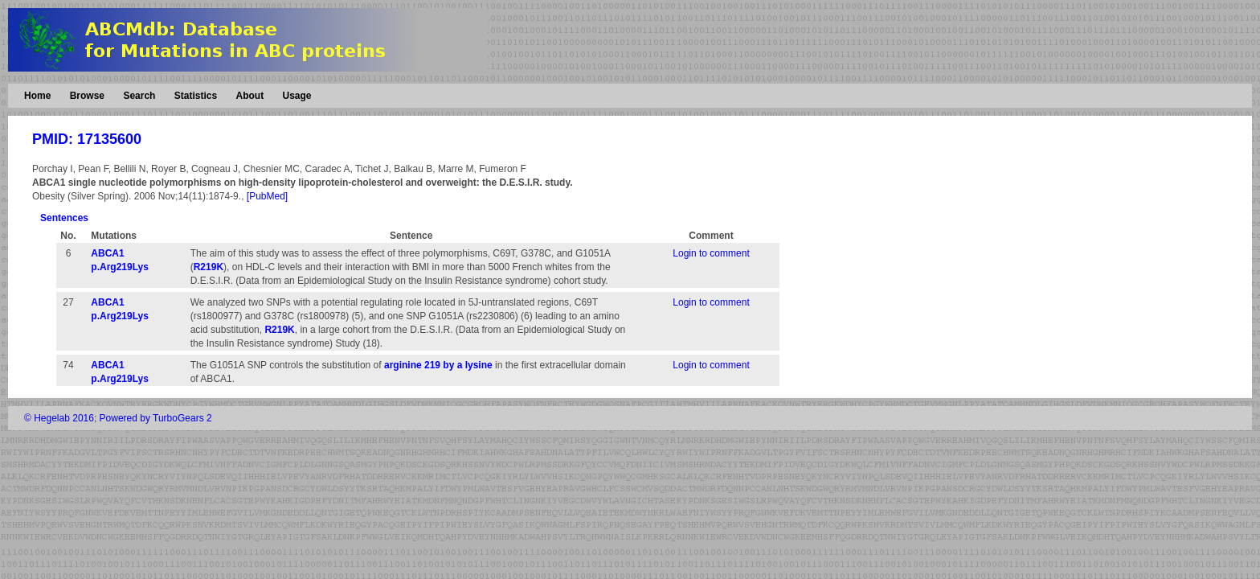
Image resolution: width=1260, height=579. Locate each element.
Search (139, 95)
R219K (208, 267)
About (249, 95)
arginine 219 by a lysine (438, 365)
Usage (296, 95)
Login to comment (711, 253)
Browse (87, 95)
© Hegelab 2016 (59, 418)
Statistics (195, 95)
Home (37, 95)
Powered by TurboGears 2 (156, 418)
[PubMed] (267, 196)
